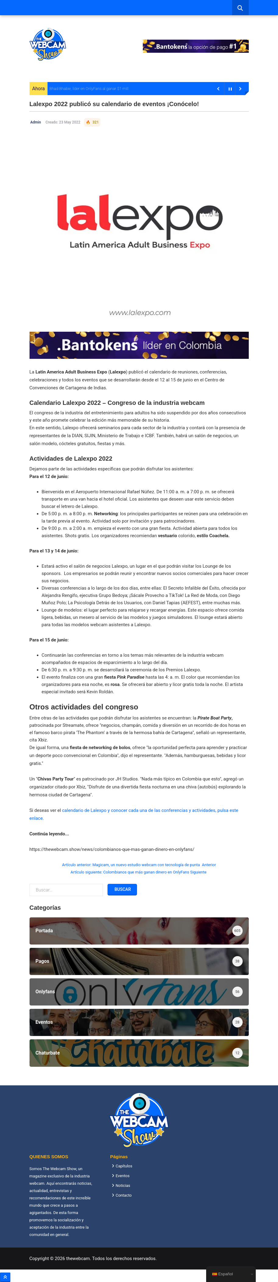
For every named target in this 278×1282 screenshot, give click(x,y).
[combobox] (240, 7)
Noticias (123, 1185)
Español (222, 1274)
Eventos (123, 1175)
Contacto (124, 1195)
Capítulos (124, 1166)
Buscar (122, 889)
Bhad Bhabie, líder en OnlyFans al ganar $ (84, 88)
